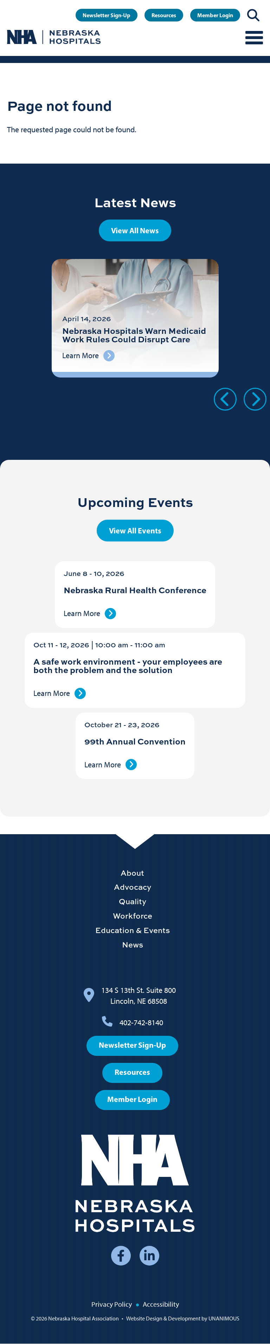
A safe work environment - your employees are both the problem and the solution (127, 665)
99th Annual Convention (135, 741)
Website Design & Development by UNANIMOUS (182, 1318)
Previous (225, 399)
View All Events (135, 530)
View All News (135, 230)
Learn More (82, 613)
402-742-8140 (141, 1022)
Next (255, 399)
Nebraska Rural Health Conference (135, 590)
